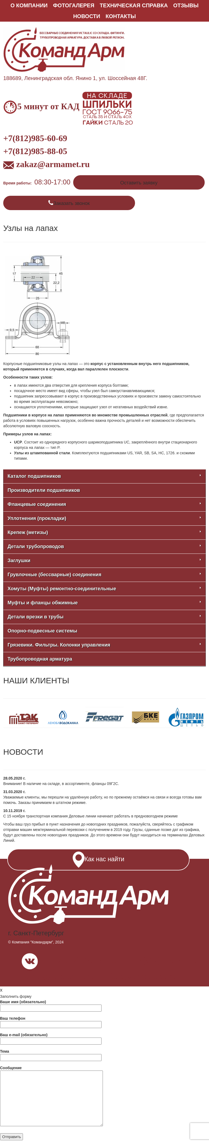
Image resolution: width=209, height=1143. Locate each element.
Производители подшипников (44, 490)
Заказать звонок (71, 203)
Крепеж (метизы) (104, 532)
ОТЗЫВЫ (185, 5)
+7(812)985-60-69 (35, 138)
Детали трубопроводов (104, 546)
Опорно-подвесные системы (42, 631)
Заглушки (104, 560)
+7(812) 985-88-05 (166, 960)
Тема (51, 1054)
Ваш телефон (51, 1021)
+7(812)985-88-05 (35, 151)
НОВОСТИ (86, 16)
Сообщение (51, 1096)
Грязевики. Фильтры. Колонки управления (104, 645)
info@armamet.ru (143, 976)
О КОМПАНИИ (29, 5)
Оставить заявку (138, 182)
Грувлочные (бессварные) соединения (104, 574)
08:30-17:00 (52, 182)
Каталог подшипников (104, 476)
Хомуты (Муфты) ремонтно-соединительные (104, 588)
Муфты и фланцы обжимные (104, 602)
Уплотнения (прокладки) (104, 518)
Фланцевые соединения (104, 504)
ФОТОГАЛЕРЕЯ (73, 5)
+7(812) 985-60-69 (85, 960)
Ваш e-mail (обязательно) (51, 1038)
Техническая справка (134, 5)
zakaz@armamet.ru (46, 164)
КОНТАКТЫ (121, 16)
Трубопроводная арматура (40, 659)
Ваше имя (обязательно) (51, 1005)
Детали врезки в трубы (104, 616)
